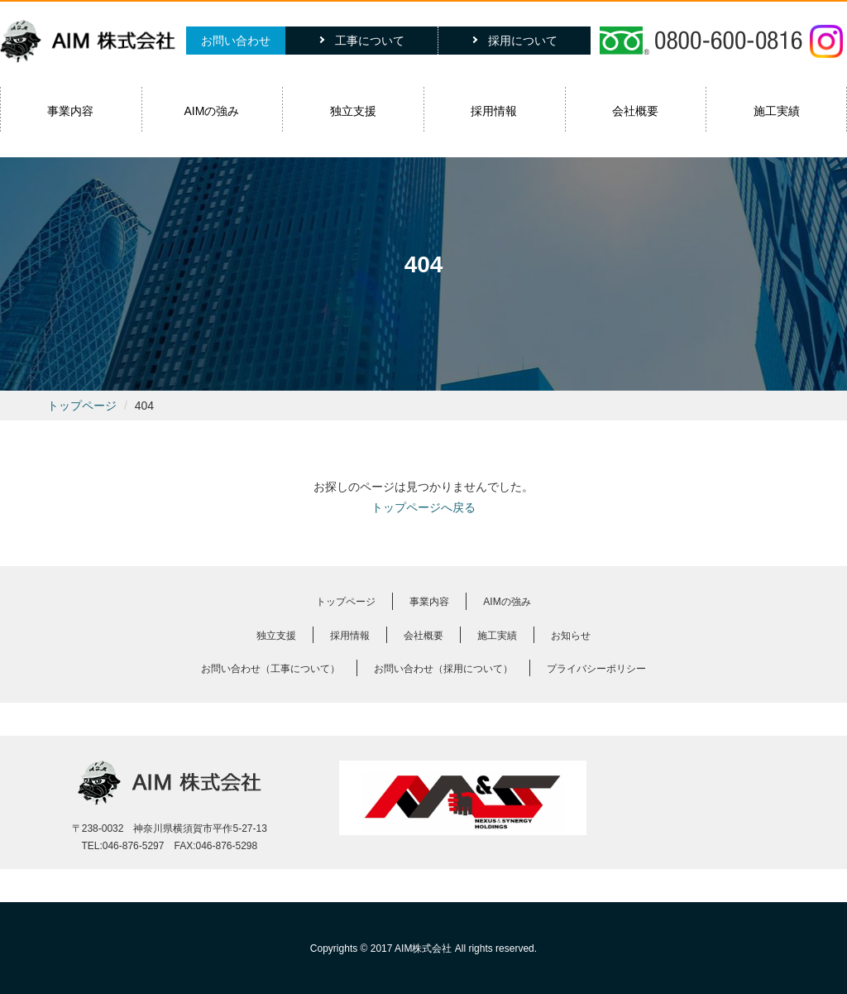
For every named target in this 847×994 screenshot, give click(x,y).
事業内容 (70, 111)
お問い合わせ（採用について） (443, 669)
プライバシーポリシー (596, 669)
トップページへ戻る (423, 507)
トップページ (82, 405)
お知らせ (571, 635)
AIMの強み (212, 111)
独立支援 (353, 111)
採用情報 (494, 111)
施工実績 (777, 111)
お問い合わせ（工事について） (270, 669)
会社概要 (635, 111)
